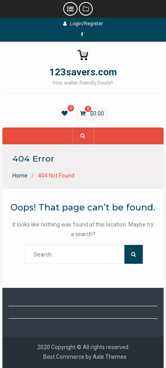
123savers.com (83, 72)
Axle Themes (109, 357)
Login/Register (83, 23)
